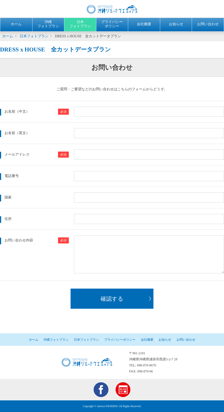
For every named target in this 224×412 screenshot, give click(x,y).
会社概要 (144, 24)
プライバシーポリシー (120, 339)
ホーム (16, 24)
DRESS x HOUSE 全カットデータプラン (88, 36)
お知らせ (176, 24)
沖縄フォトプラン (56, 339)
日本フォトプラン (34, 36)
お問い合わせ (208, 24)
